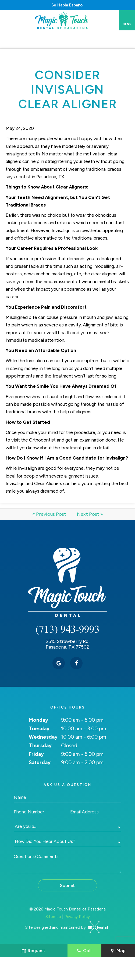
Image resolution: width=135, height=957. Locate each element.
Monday (38, 720)
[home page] (62, 20)
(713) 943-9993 (67, 629)
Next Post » (90, 514)
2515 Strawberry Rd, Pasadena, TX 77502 (68, 644)
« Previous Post (49, 514)
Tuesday (39, 728)
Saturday (40, 762)
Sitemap (53, 916)
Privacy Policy (77, 916)
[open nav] (127, 20)
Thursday (40, 745)
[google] (58, 663)
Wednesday (43, 737)
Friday (36, 754)
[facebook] (76, 663)
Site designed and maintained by (64, 927)
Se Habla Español (67, 5)
